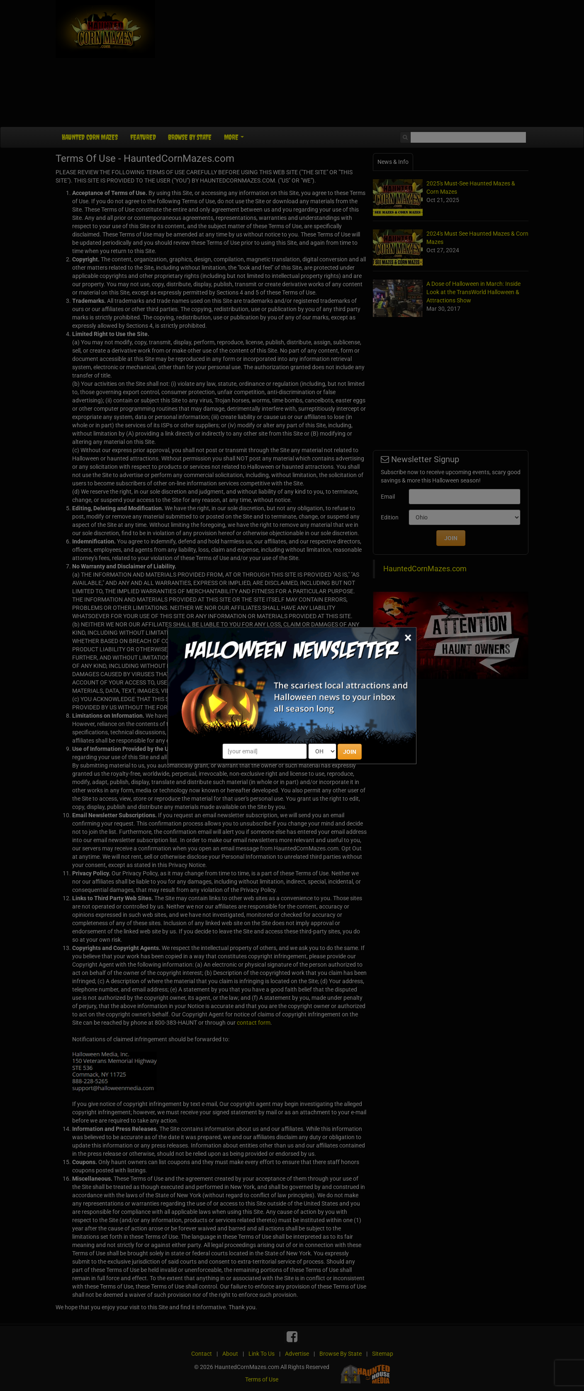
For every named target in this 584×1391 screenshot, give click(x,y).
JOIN (349, 751)
